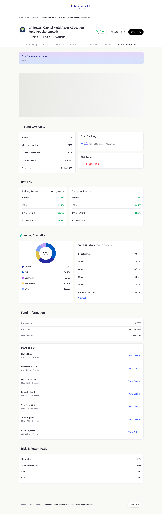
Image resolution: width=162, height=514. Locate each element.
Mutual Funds (32, 17)
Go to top (134, 504)
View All (82, 298)
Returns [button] (73, 44)
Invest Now (136, 32)
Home (21, 17)
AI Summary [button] (31, 44)
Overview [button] (59, 44)
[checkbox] (48, 191)
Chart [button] (46, 44)
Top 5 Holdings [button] (86, 245)
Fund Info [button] (108, 44)
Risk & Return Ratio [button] (127, 44)
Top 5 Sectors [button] (104, 245)
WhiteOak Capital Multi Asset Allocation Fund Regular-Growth (66, 17)
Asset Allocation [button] (90, 44)
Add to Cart (118, 32)
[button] (55, 191)
